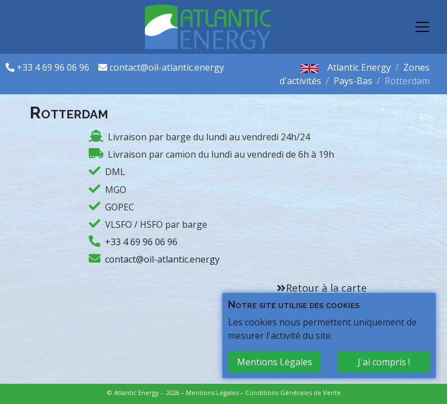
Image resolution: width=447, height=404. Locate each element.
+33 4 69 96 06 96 (54, 67)
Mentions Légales (212, 392)
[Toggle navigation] (422, 27)
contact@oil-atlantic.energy (167, 67)
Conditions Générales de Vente (293, 392)
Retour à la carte (326, 288)
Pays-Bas (353, 81)
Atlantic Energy (359, 67)
